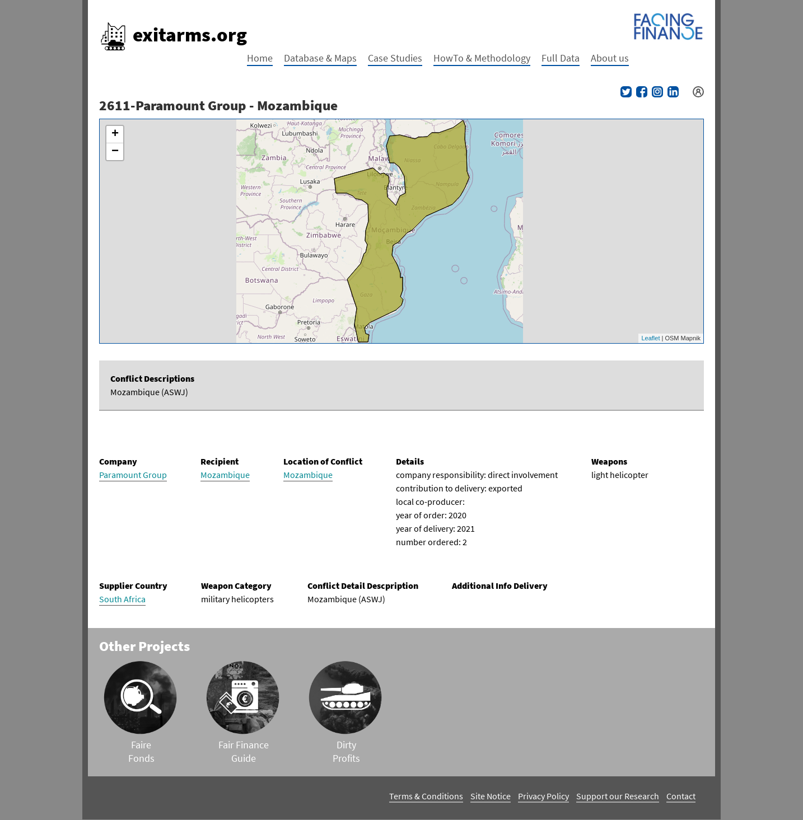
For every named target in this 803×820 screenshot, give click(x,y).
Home (260, 57)
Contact (680, 796)
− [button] (115, 151)
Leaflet (650, 338)
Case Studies (395, 57)
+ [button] (115, 134)
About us (610, 57)
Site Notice (490, 796)
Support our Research (617, 796)
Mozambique (225, 474)
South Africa (122, 599)
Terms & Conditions (426, 796)
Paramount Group (133, 474)
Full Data (560, 57)
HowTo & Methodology (481, 57)
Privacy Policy (543, 796)
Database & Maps (320, 57)
